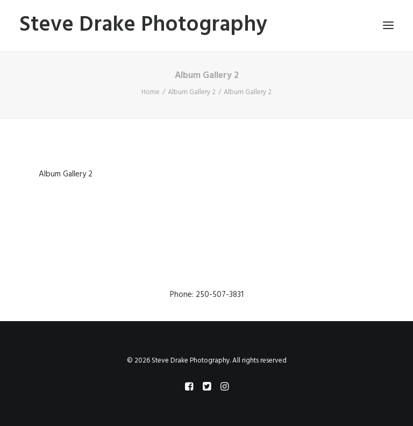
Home (150, 92)
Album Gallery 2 (192, 92)
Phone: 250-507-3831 (207, 294)
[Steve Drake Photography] (143, 25)
